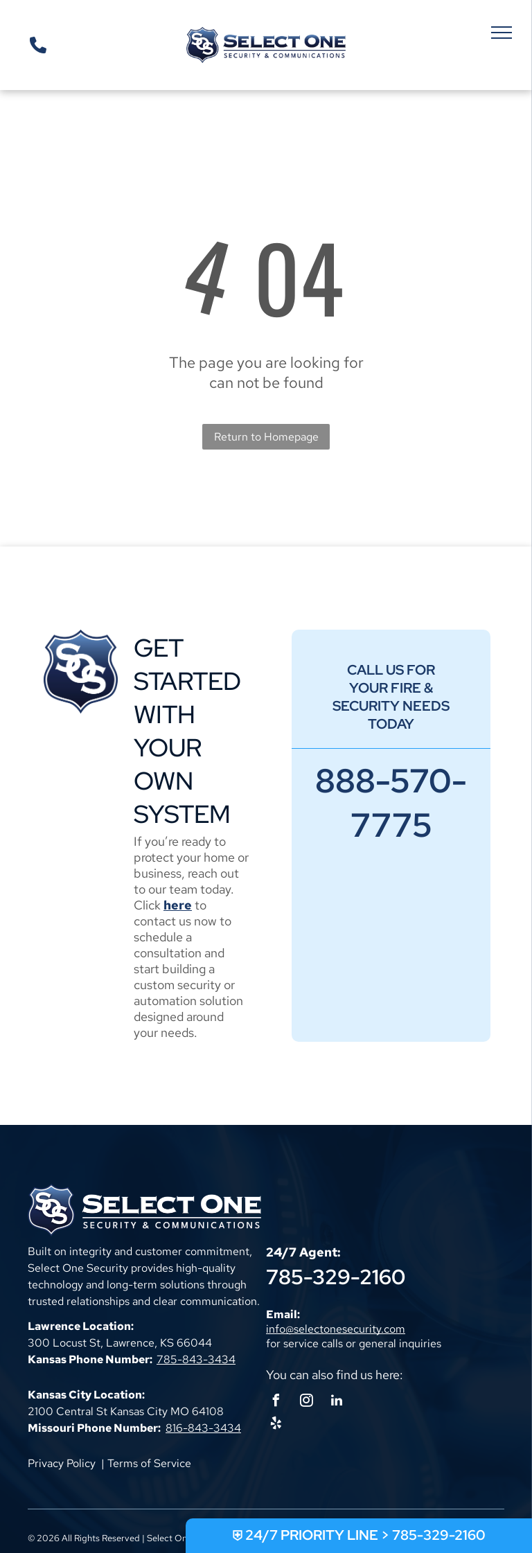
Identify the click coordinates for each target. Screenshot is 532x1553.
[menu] (502, 33)
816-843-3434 (203, 1428)
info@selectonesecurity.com (335, 1329)
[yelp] (275, 1425)
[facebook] (275, 1402)
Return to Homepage (266, 436)
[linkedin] (336, 1402)
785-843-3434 (196, 1359)
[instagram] (306, 1402)
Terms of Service (149, 1463)
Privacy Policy (62, 1463)
